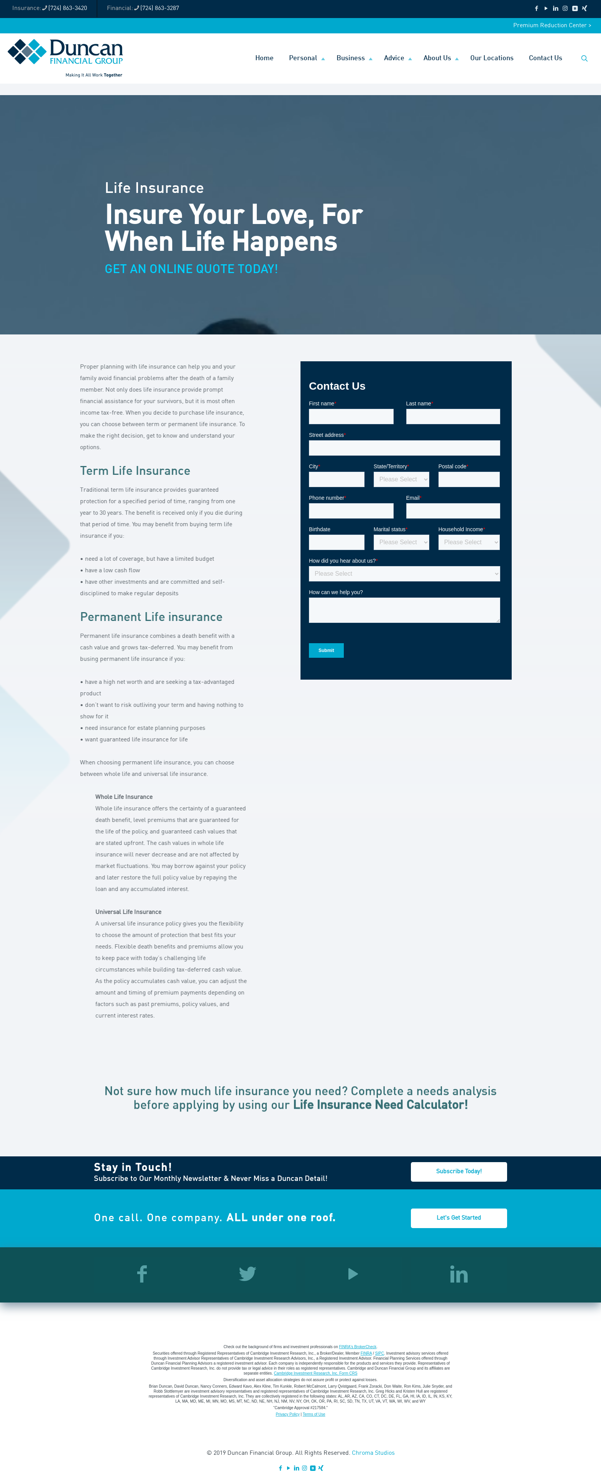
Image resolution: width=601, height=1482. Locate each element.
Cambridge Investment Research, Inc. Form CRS (316, 1373)
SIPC (379, 1353)
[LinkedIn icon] (555, 9)
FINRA (366, 1353)
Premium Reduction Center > (552, 26)
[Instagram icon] (565, 9)
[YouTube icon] (546, 9)
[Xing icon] (584, 9)
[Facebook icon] (536, 9)
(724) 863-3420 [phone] (67, 8)
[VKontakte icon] (575, 9)
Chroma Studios (373, 1453)
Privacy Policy (287, 1414)
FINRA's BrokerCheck (358, 1347)
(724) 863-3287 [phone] (159, 8)
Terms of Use (314, 1414)
